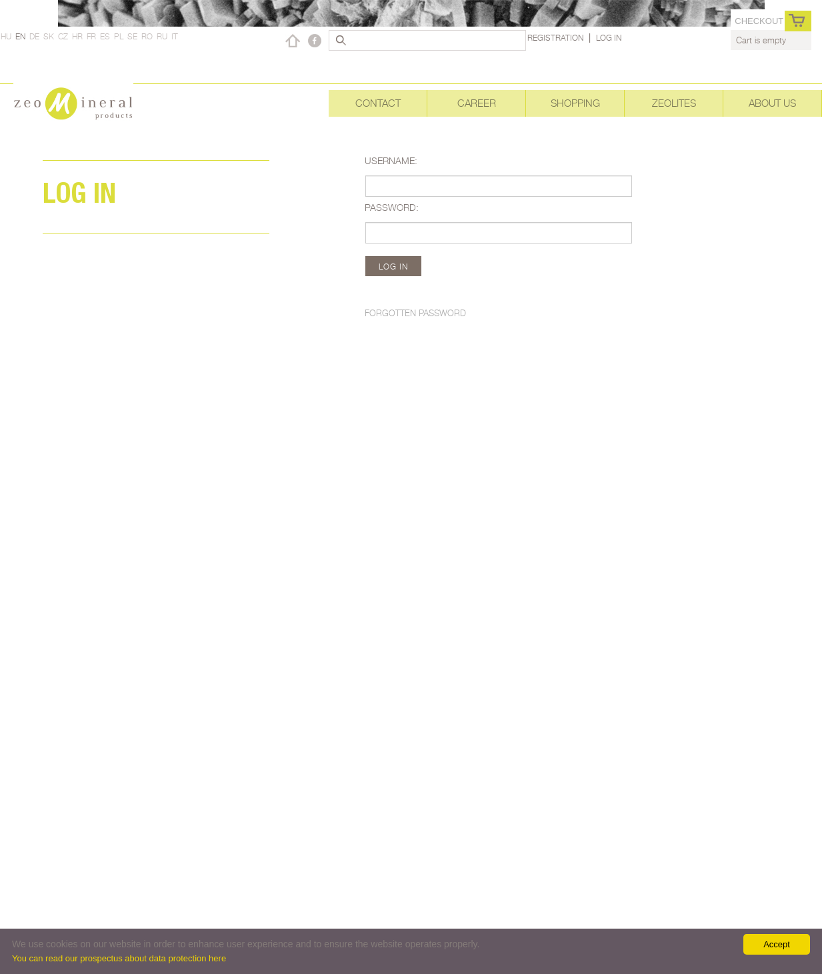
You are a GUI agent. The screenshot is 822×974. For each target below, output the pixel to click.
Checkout (759, 21)
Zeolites (674, 103)
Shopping (575, 103)
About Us (772, 103)
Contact (378, 103)
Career (476, 103)
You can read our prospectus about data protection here (119, 958)
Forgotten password (415, 313)
